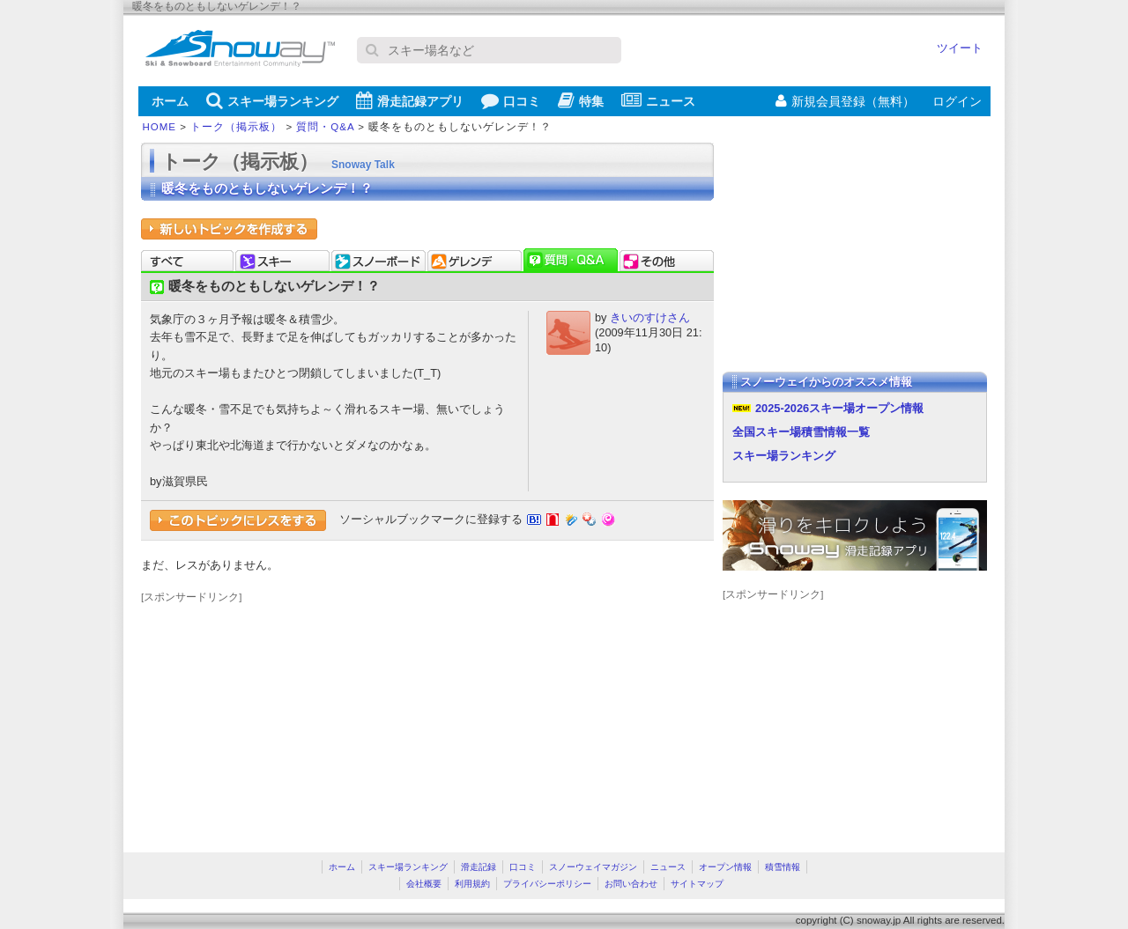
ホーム (170, 101)
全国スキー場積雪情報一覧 (801, 432)
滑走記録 (478, 867)
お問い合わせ (631, 883)
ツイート (960, 48)
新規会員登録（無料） (845, 101)
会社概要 (424, 883)
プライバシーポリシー (547, 883)
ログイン (957, 101)
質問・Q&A (325, 127)
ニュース (658, 100)
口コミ (510, 100)
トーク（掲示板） (236, 127)
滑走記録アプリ (410, 100)
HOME (160, 127)
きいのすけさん (650, 317)
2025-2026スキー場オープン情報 (839, 408)
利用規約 (472, 883)
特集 (581, 100)
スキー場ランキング (272, 100)
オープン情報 (725, 867)
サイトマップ (697, 883)
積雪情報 (782, 867)
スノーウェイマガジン (593, 867)
